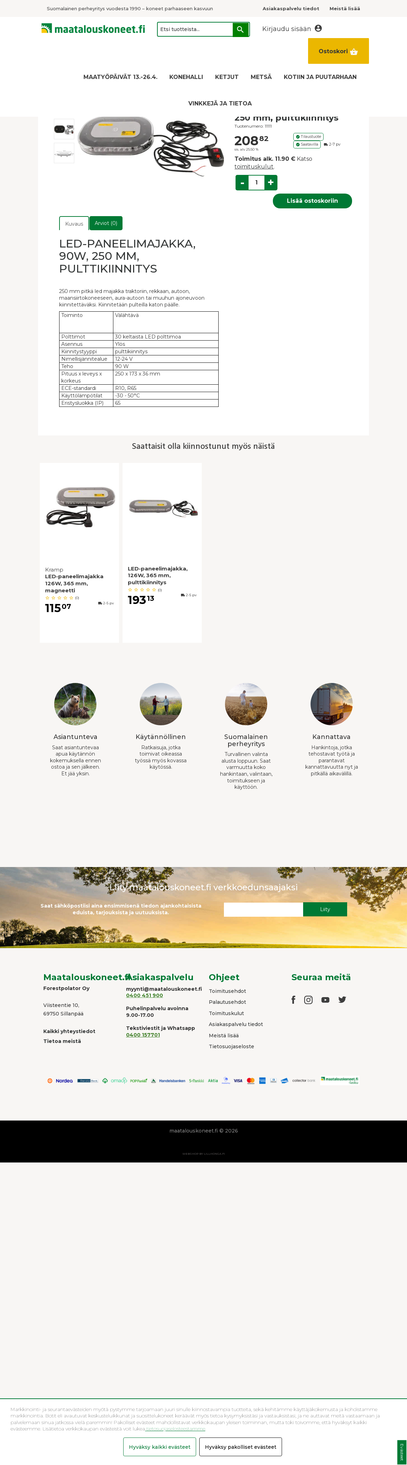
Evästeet (402, 1452)
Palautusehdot (227, 1002)
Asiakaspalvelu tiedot (236, 1024)
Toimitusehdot (227, 991)
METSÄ (261, 77)
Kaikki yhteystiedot (69, 1031)
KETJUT (227, 77)
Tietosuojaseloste (231, 1046)
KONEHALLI (186, 77)
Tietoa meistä (62, 1041)
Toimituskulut (226, 1013)
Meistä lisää (224, 1035)
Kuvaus (74, 224)
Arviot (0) (106, 223)
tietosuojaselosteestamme (175, 1429)
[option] (64, 129)
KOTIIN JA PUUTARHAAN (320, 77)
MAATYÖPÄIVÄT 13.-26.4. (120, 77)
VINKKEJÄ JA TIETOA (220, 103)
